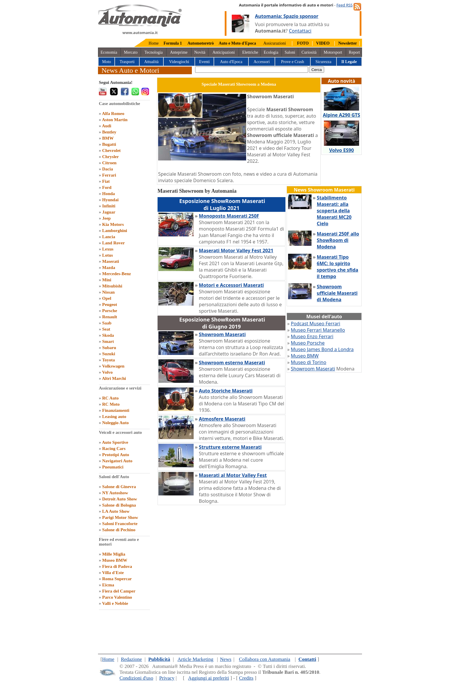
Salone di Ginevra (119, 486)
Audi (106, 125)
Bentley (109, 132)
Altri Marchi (114, 378)
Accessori (261, 62)
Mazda (108, 267)
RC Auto (110, 398)
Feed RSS (344, 5)
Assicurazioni (274, 43)
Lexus (107, 249)
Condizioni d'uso (136, 678)
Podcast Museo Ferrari (315, 323)
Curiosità (309, 52)
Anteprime (178, 52)
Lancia (108, 236)
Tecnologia (154, 52)
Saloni (290, 52)
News (225, 659)
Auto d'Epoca (231, 62)
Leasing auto (114, 416)
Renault (109, 316)
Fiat (106, 181)
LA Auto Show (115, 511)
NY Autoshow (115, 492)
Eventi (204, 62)
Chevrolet (111, 150)
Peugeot (109, 304)
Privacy (167, 678)
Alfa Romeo (113, 113)
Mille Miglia (113, 554)
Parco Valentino (117, 597)
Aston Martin (114, 119)
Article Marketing (195, 659)
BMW (108, 138)
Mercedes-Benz (116, 273)
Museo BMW (114, 560)
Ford (106, 187)
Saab (106, 323)
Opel (106, 298)
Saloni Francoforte (119, 523)
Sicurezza (323, 62)
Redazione (131, 659)
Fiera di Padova (117, 566)
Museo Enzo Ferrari (312, 336)
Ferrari (109, 175)
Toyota (108, 360)
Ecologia (271, 52)
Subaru (109, 347)
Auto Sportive (115, 442)
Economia (109, 52)
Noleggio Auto (115, 422)
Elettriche (250, 52)
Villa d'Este (113, 572)
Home (154, 43)
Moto (106, 62)
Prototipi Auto (115, 454)
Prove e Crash (292, 62)
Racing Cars (114, 448)
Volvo (107, 372)
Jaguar (108, 212)
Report (354, 52)
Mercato (131, 52)
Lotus (107, 255)
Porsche (109, 310)
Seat (106, 329)
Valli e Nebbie (115, 603)
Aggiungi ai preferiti (208, 678)
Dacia (107, 169)
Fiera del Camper (118, 591)
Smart (108, 341)
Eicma (108, 585)
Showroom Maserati (313, 368)
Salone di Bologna (119, 505)
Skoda (108, 335)
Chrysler (110, 156)
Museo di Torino (308, 362)
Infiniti (108, 206)
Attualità (151, 62)
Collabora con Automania (264, 659)
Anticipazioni (223, 52)
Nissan (108, 292)
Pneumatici (113, 467)
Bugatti (109, 144)
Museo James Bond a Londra (322, 349)
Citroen (109, 162)
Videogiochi (179, 62)
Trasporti (127, 62)
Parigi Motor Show (120, 517)
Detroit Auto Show (119, 499)
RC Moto (111, 404)
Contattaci (300, 31)
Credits (246, 678)
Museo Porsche (307, 343)
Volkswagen (113, 366)
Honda (108, 193)
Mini (106, 279)
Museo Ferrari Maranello (318, 330)
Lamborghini (114, 230)
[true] (251, 70)
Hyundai (110, 199)
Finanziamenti (115, 410)
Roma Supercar (117, 578)
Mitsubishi (112, 286)
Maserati (110, 261)
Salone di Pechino (118, 529)
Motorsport (333, 52)
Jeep (106, 218)
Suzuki (108, 353)
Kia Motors (113, 224)
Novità (199, 52)
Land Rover (113, 243)
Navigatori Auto (117, 460)
